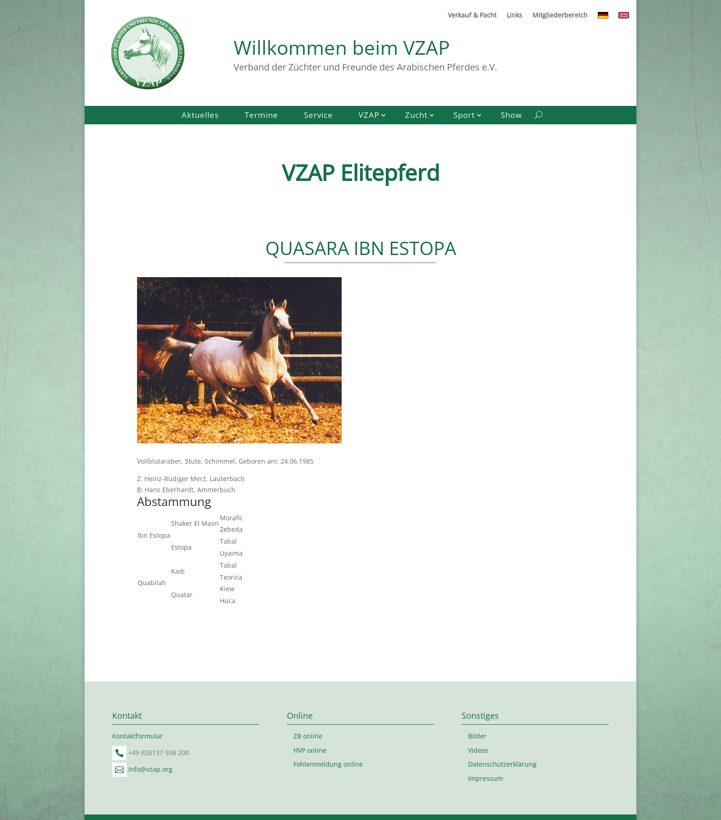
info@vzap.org (150, 769)
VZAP (369, 116)
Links (514, 15)
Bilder (477, 736)
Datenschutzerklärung (502, 764)
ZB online (307, 736)
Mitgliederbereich (560, 15)
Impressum (485, 778)
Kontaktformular (137, 736)
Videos (478, 750)
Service (318, 116)
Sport (464, 116)
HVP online (309, 750)
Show (511, 116)
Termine (261, 116)
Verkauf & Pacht (472, 15)
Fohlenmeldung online (328, 764)
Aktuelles (200, 116)
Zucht (416, 116)
